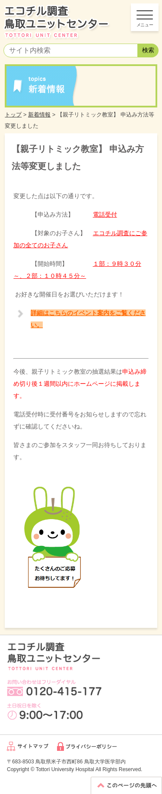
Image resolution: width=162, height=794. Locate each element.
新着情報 (39, 114)
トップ (13, 114)
